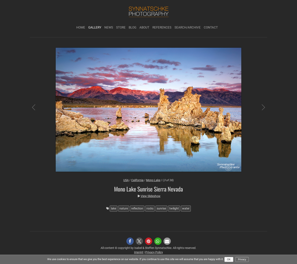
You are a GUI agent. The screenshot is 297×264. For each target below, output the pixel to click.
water (186, 208)
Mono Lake (153, 180)
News (108, 27)
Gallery (94, 27)
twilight (174, 208)
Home (80, 27)
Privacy (242, 259)
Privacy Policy (154, 252)
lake (113, 208)
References (161, 27)
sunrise (161, 208)
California (137, 180)
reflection (137, 208)
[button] (130, 241)
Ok (229, 259)
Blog (132, 27)
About (144, 27)
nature (123, 208)
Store (121, 27)
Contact (211, 27)
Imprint (138, 252)
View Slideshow (150, 196)
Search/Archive (187, 27)
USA (126, 180)
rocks (149, 208)
